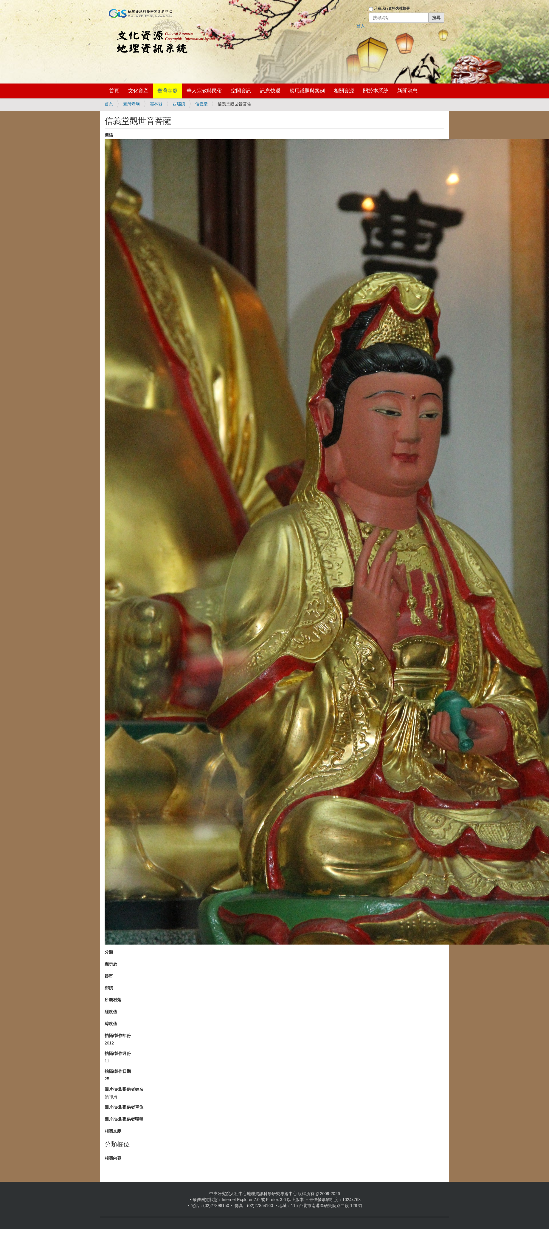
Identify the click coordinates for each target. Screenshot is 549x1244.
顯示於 (111, 964)
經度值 (111, 1011)
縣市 (109, 975)
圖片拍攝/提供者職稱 (124, 1119)
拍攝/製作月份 (118, 1053)
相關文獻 (113, 1131)
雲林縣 (156, 103)
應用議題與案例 (307, 91)
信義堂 (201, 103)
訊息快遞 (270, 91)
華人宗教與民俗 (204, 91)
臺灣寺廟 (167, 91)
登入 (360, 26)
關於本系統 (375, 91)
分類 (109, 952)
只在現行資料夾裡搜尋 (392, 8)
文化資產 (138, 91)
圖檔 (109, 134)
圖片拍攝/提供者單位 (124, 1107)
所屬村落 (113, 999)
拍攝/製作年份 (118, 1035)
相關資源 (344, 91)
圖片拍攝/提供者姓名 (124, 1089)
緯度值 (111, 1023)
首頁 (114, 91)
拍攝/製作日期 (118, 1071)
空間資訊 (241, 91)
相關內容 (113, 1158)
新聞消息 (407, 91)
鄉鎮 (109, 987)
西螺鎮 (179, 103)
